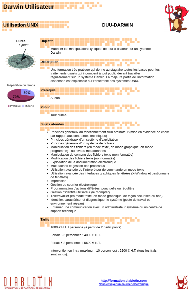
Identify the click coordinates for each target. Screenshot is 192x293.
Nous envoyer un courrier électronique (123, 283)
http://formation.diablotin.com (124, 280)
